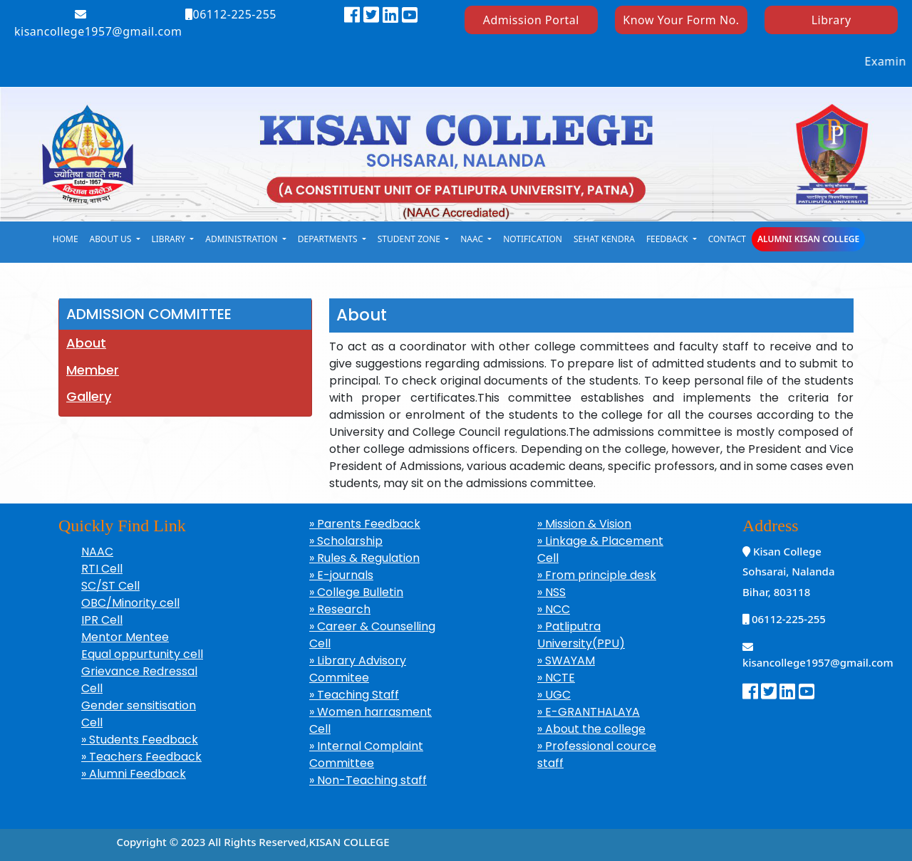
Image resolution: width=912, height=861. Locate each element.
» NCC (553, 609)
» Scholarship (346, 541)
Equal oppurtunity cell (142, 654)
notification (532, 239)
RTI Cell (102, 568)
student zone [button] (410, 239)
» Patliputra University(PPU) (581, 635)
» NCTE (556, 677)
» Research (339, 609)
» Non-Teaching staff (368, 780)
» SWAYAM (566, 660)
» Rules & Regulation (364, 558)
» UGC (554, 695)
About (86, 343)
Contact (727, 239)
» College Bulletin (356, 592)
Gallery (88, 396)
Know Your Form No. (681, 20)
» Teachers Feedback (141, 756)
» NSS (551, 592)
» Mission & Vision (584, 524)
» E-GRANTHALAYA (588, 712)
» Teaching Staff (354, 695)
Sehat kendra (604, 239)
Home (65, 239)
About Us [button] (112, 239)
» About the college (591, 729)
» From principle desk (596, 575)
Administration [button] (242, 239)
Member (92, 370)
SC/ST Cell (110, 586)
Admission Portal (531, 20)
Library (831, 20)
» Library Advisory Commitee (357, 669)
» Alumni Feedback (133, 774)
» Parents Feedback (364, 524)
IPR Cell (102, 620)
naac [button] (472, 239)
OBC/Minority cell (130, 603)
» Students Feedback (139, 739)
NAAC (97, 551)
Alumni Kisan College (808, 239)
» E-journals (341, 575)
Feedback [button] (668, 239)
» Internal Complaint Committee (366, 754)
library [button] (170, 239)
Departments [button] (329, 239)
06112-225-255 (230, 14)
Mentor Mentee (125, 637)
